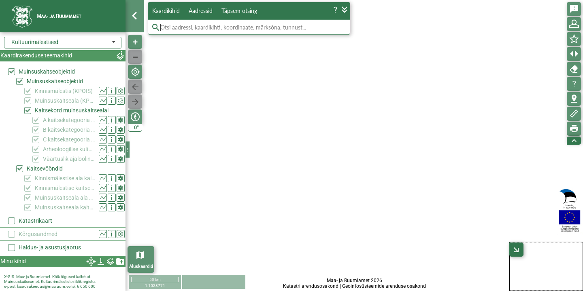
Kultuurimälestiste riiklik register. (68, 281)
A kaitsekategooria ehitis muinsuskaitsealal (69, 120)
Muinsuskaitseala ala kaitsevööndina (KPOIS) (65, 197)
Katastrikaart (35, 220)
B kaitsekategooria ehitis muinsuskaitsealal (69, 130)
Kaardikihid (166, 10)
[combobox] (62, 42)
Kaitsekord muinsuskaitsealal (72, 110)
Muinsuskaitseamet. (22, 281)
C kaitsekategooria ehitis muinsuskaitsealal (69, 139)
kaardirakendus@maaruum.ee (43, 286)
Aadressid (201, 10)
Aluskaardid (141, 266)
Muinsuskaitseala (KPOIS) (65, 100)
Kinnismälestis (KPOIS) (64, 91)
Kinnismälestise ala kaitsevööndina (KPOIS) (65, 178)
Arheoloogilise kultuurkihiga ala (69, 149)
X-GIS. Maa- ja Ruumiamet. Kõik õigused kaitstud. (47, 276)
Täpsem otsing (239, 10)
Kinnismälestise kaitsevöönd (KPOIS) (65, 188)
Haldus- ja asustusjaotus (50, 247)
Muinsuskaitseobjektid (47, 71)
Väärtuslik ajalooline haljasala (69, 159)
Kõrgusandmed (38, 234)
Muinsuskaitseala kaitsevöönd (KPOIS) (65, 207)
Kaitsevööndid (45, 168)
